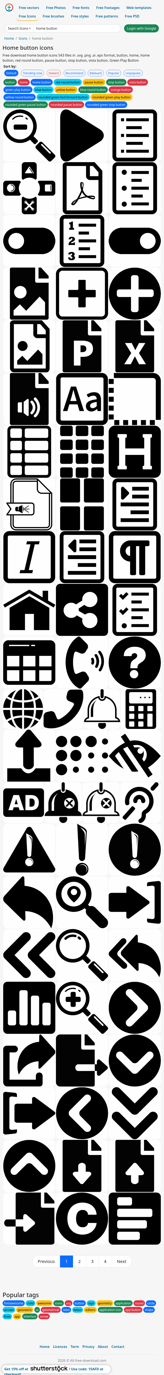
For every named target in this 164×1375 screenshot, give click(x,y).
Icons (23, 38)
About (103, 1346)
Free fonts (81, 7)
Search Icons (18, 28)
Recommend (74, 73)
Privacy (88, 1346)
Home (9, 38)
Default (11, 73)
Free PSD (132, 16)
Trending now (32, 73)
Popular (113, 73)
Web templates (138, 7)
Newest (54, 73)
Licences (60, 1346)
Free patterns (107, 16)
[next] (122, 1261)
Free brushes (53, 16)
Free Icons (27, 16)
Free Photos (56, 7)
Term (74, 1346)
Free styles (80, 16)
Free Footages (108, 7)
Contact (117, 1346)
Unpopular (133, 73)
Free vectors (29, 7)
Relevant (96, 73)
